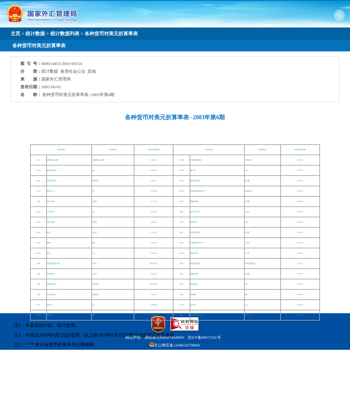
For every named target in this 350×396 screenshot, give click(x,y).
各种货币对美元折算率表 (111, 33)
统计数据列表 (64, 33)
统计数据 (35, 33)
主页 (15, 33)
